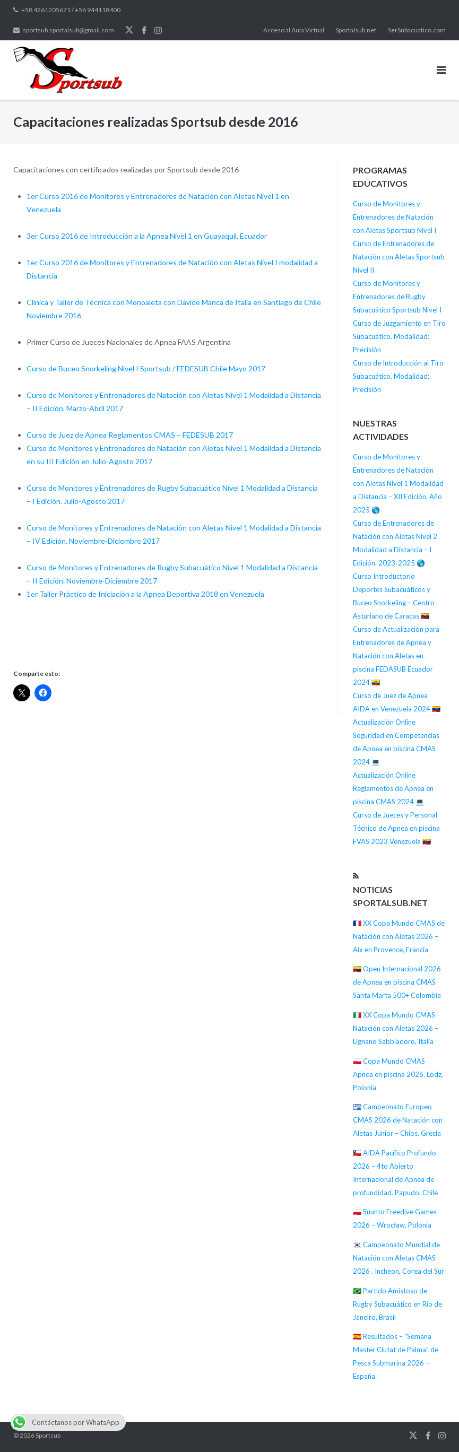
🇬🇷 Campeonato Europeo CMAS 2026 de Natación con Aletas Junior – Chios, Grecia (398, 1119)
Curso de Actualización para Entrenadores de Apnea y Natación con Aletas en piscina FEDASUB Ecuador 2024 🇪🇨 (396, 655)
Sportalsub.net (355, 30)
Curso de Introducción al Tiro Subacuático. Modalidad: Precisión (398, 376)
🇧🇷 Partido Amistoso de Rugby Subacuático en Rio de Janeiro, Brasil (397, 1303)
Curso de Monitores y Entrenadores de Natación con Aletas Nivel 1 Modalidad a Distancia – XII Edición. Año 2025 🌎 (398, 483)
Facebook (144, 30)
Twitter (129, 30)
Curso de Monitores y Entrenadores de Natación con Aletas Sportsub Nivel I (394, 216)
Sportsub (48, 1435)
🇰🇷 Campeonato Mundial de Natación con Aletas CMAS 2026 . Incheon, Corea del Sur (398, 1257)
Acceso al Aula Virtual (293, 30)
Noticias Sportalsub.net (390, 896)
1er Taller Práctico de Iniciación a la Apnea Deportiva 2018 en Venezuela (145, 593)
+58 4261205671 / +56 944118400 (70, 10)
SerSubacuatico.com (417, 30)
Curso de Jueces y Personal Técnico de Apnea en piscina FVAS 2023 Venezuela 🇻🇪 (396, 828)
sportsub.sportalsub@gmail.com (68, 30)
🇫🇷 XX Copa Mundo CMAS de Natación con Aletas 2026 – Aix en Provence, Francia (399, 936)
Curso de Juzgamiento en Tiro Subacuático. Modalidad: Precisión (399, 336)
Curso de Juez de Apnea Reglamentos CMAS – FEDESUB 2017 (130, 434)
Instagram (158, 30)
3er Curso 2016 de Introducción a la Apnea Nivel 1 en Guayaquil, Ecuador (147, 235)
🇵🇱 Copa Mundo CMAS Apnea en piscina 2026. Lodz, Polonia (398, 1074)
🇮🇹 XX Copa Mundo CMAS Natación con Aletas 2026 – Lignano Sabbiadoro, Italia (395, 1028)
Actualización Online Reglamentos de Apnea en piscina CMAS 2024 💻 (393, 788)
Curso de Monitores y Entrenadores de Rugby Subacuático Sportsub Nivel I (397, 296)
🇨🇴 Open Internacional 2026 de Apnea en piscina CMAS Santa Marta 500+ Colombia (397, 981)
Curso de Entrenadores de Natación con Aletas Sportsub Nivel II (399, 256)
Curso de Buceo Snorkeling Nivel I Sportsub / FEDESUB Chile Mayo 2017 (146, 368)
